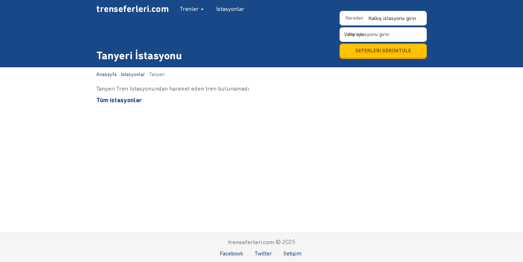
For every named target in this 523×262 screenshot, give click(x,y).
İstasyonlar (230, 8)
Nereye (356, 34)
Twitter (263, 253)
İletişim (292, 253)
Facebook (231, 253)
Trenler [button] (192, 8)
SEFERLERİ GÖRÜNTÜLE (383, 51)
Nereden (354, 18)
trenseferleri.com (132, 9)
